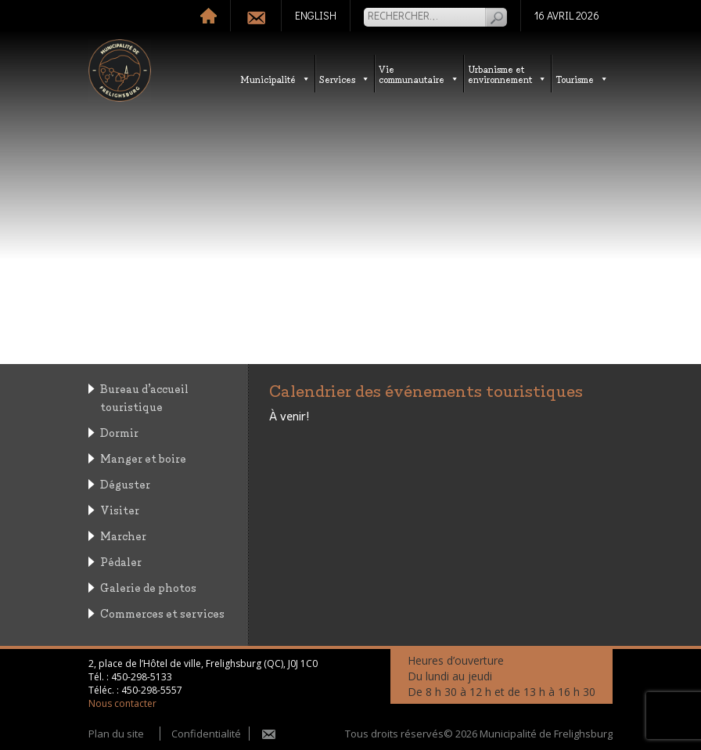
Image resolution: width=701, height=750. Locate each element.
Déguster (125, 483)
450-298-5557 (151, 690)
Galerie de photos (148, 586)
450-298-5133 (141, 676)
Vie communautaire (419, 74)
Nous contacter (122, 703)
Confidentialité (206, 734)
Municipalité (275, 79)
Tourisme (582, 79)
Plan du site (116, 734)
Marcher (123, 535)
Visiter (119, 509)
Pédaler (121, 560)
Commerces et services (162, 612)
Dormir (119, 431)
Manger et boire (143, 457)
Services (344, 79)
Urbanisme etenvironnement (507, 74)
